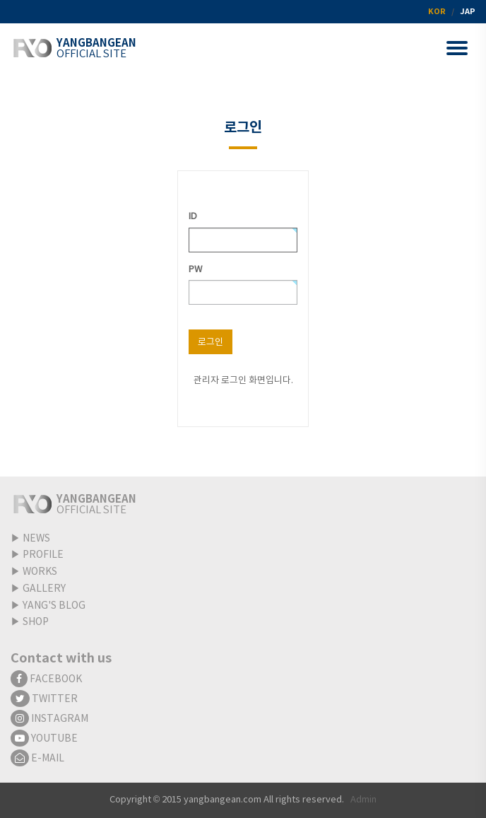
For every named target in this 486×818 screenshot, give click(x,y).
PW (195, 269)
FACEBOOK (46, 679)
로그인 (210, 342)
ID (193, 216)
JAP (467, 11)
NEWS (36, 538)
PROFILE (43, 555)
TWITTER (44, 699)
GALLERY (44, 589)
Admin (363, 800)
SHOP (36, 622)
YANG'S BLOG (54, 606)
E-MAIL (37, 758)
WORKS (40, 572)
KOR (437, 11)
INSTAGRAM (49, 719)
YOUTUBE (44, 738)
